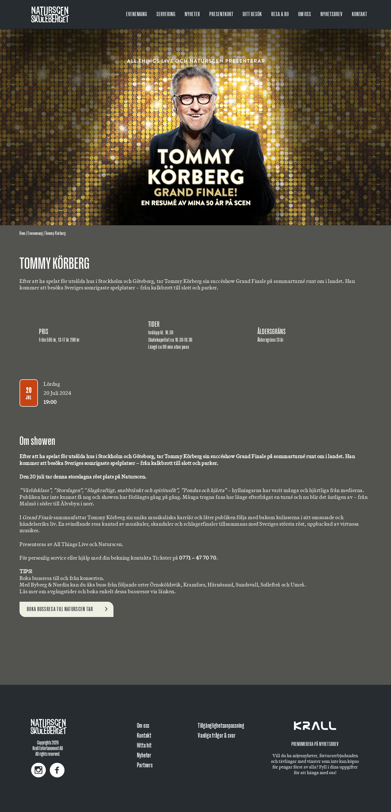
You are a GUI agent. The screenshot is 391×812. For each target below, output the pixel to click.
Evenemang (136, 14)
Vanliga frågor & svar (217, 735)
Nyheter (192, 14)
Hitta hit (144, 745)
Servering (165, 14)
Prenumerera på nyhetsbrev (315, 744)
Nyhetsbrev (332, 14)
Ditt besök (252, 14)
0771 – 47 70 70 (197, 558)
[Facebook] (56, 767)
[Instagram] (38, 767)
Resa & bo (280, 14)
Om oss (304, 14)
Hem (22, 233)
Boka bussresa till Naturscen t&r (60, 609)
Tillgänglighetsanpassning (221, 725)
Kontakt (359, 14)
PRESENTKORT (221, 14)
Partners (145, 765)
